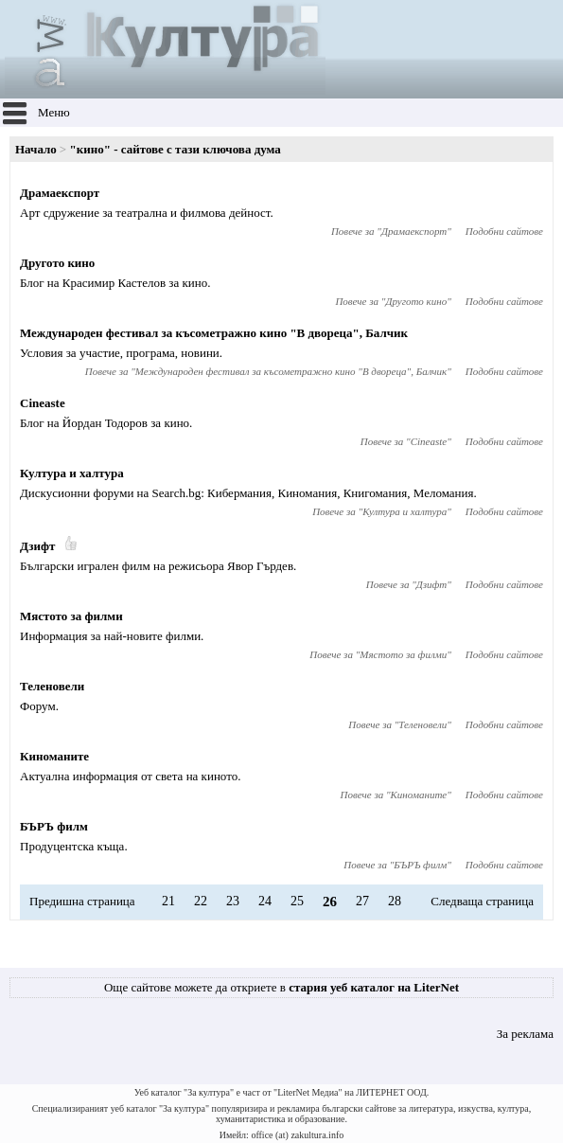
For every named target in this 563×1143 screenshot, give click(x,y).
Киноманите (54, 756)
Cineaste (42, 403)
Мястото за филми (71, 616)
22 (200, 901)
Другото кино (57, 263)
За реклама (525, 1034)
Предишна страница (82, 901)
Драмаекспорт (59, 193)
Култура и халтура (72, 473)
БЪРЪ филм (54, 826)
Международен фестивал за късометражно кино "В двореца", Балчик (214, 333)
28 (394, 901)
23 (232, 901)
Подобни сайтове (504, 231)
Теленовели (52, 686)
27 (362, 901)
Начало (36, 149)
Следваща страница (482, 901)
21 (168, 901)
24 (265, 901)
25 (297, 901)
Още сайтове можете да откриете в (281, 987)
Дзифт (37, 546)
